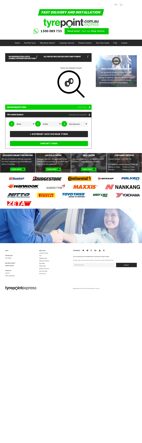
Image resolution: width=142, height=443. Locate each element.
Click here (83, 107)
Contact (124, 43)
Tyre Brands (8, 258)
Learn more (18, 169)
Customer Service (66, 43)
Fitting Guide (42, 266)
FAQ (115, 43)
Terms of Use (42, 273)
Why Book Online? (47, 43)
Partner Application (10, 275)
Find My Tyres (30, 43)
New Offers (42, 263)
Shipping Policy (43, 258)
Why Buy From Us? (44, 268)
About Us (7, 273)
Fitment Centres (85, 43)
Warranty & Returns (44, 261)
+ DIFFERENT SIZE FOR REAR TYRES (49, 134)
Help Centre (42, 250)
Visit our (86, 31)
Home (17, 43)
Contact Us (8, 270)
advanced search (79, 114)
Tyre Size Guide (102, 43)
